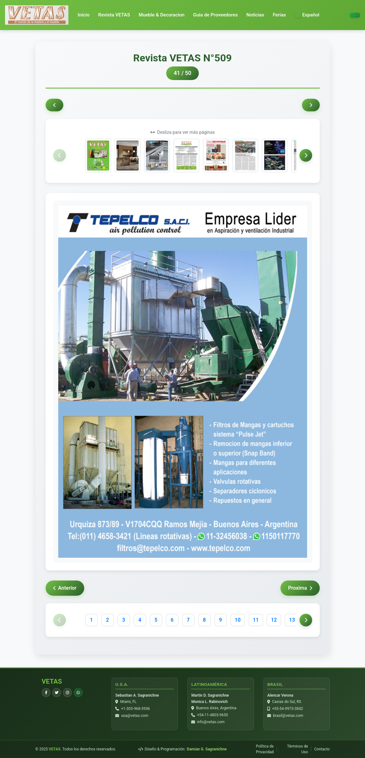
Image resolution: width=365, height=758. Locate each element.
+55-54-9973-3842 (287, 708)
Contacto (322, 749)
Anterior (65, 588)
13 (292, 620)
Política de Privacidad (265, 749)
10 (238, 620)
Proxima (300, 588)
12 (274, 620)
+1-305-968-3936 (135, 708)
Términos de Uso (297, 749)
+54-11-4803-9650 (212, 715)
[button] (307, 15)
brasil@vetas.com (288, 715)
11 (256, 620)
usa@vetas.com (134, 715)
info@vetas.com (211, 722)
